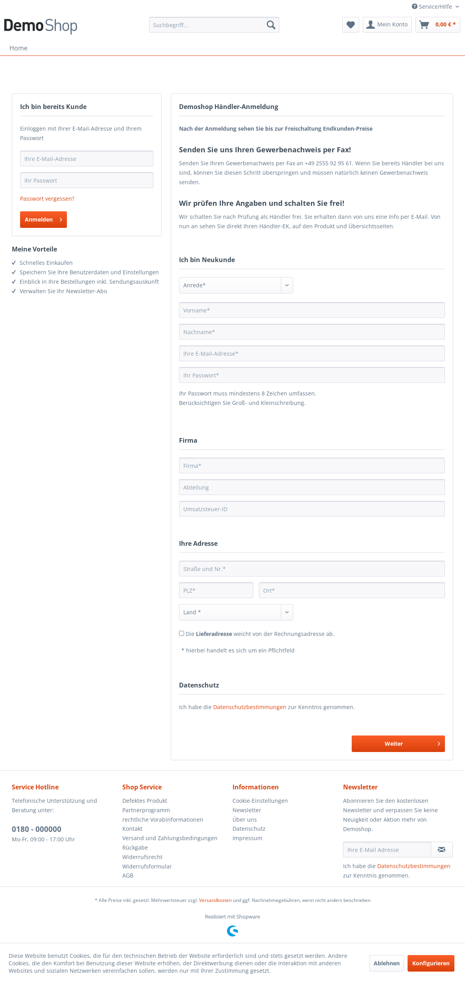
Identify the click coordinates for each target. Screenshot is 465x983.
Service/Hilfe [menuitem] (433, 6)
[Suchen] (271, 25)
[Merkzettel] (350, 25)
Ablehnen (387, 963)
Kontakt (132, 828)
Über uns (244, 819)
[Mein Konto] (387, 25)
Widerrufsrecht (142, 857)
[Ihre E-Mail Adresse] (387, 849)
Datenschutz (249, 828)
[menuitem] (214, 25)
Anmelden (43, 218)
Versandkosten (215, 900)
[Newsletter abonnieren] (442, 849)
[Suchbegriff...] (214, 25)
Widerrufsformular (147, 866)
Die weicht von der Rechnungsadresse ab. (260, 633)
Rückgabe (135, 847)
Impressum (247, 838)
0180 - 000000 (36, 829)
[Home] (18, 48)
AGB (127, 875)
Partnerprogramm (146, 810)
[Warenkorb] (437, 25)
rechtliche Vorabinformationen (162, 819)
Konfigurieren (431, 963)
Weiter (412, 742)
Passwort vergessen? (47, 198)
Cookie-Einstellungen (260, 800)
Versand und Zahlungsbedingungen (170, 838)
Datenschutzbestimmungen (249, 707)
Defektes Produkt (144, 800)
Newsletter (246, 810)
